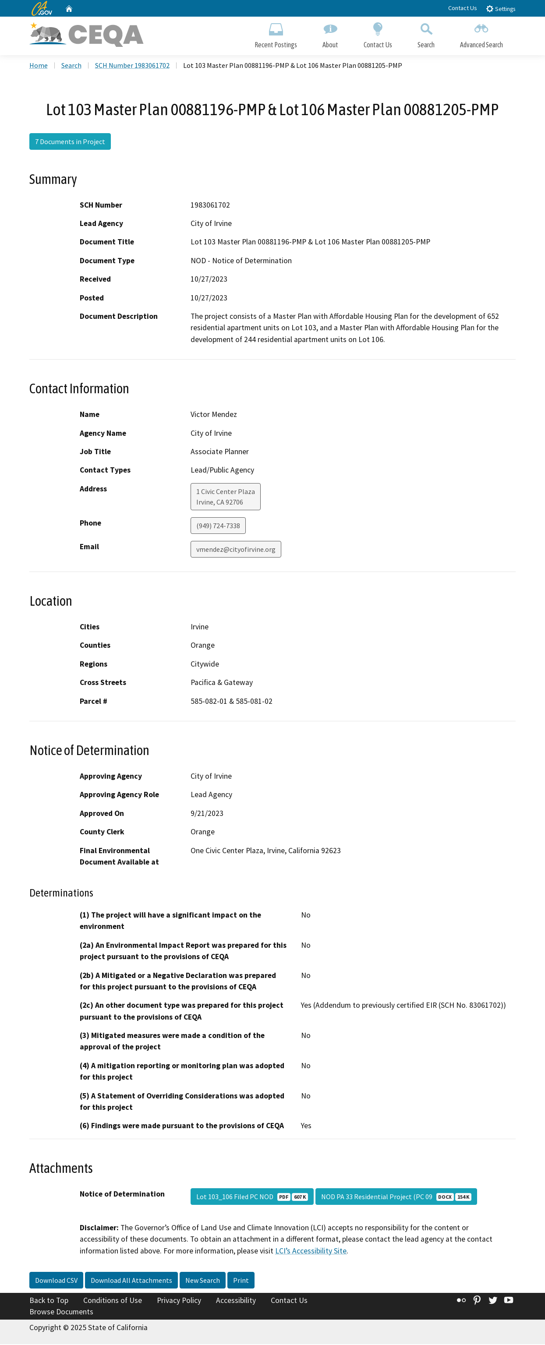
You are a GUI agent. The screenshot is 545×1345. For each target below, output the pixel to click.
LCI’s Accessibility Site (311, 1251)
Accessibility (236, 1301)
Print (241, 1281)
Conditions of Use (112, 1301)
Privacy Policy (179, 1301)
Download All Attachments (131, 1281)
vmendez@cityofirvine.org (236, 550)
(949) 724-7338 (218, 526)
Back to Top (48, 1301)
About (330, 34)
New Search (202, 1281)
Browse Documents (61, 1312)
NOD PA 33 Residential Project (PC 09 (396, 1197)
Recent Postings (276, 34)
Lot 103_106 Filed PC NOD (252, 1197)
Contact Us (462, 8)
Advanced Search (481, 34)
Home (38, 66)
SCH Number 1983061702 (132, 66)
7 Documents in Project (70, 142)
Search (426, 34)
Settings (500, 8)
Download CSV (56, 1281)
